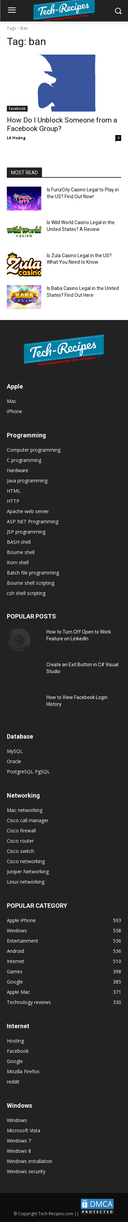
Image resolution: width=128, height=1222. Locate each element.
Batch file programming (33, 572)
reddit (13, 1081)
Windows (17, 1120)
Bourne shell (20, 552)
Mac (11, 401)
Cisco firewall (21, 830)
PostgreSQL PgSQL (28, 771)
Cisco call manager (27, 820)
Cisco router (20, 841)
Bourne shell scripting (30, 583)
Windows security (26, 1171)
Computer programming (33, 450)
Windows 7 (19, 1140)
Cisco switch (20, 851)
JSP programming (26, 531)
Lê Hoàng (16, 137)
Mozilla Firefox (23, 1071)
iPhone (14, 411)
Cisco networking (26, 861)
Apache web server (28, 511)
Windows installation (29, 1161)
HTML (13, 491)
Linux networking (25, 881)
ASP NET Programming (32, 521)
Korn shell (18, 562)
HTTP (13, 501)
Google (15, 1061)
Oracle (14, 761)
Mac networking (24, 810)
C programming (24, 460)
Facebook (17, 108)
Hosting (15, 1040)
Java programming (27, 480)
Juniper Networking (28, 871)
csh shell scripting (26, 593)
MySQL (15, 751)
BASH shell (19, 542)
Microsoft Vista (23, 1130)
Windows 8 (19, 1151)
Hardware (17, 470)
